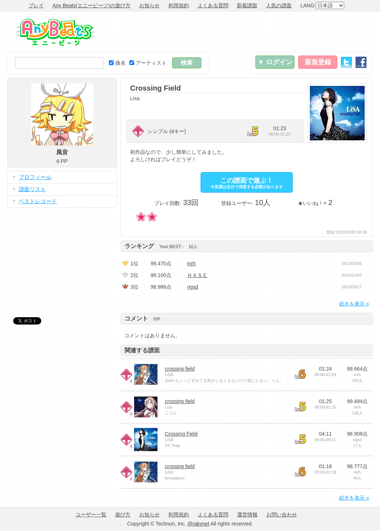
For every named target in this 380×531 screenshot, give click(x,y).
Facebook (361, 62)
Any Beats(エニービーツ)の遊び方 (91, 5)
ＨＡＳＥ (197, 275)
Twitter (346, 62)
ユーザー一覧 (91, 514)
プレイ (36, 5)
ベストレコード (38, 201)
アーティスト (148, 63)
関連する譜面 (142, 350)
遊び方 (122, 514)
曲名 (117, 63)
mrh (191, 263)
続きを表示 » (354, 304)
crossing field (180, 369)
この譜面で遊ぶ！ (246, 183)
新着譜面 (247, 5)
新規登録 (318, 62)
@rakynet (198, 524)
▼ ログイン (275, 62)
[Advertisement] (240, 31)
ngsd (192, 287)
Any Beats (55, 32)
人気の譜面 (279, 5)
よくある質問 (213, 5)
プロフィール (35, 177)
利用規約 (178, 5)
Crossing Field (181, 434)
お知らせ (149, 5)
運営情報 (247, 514)
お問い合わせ (281, 514)
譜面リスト (32, 189)
